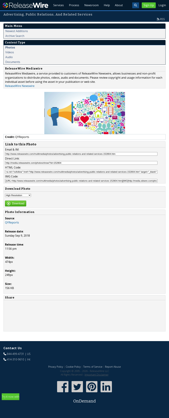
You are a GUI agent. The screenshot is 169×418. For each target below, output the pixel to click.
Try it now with (84, 407)
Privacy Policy (55, 374)
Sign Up (149, 5)
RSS (162, 27)
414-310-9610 (15, 367)
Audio (9, 65)
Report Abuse (113, 374)
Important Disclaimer (96, 382)
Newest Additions (16, 39)
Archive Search (14, 44)
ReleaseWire (25, 5)
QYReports (12, 230)
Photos (10, 55)
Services (57, 14)
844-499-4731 (15, 362)
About (119, 14)
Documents (12, 70)
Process (73, 14)
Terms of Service (92, 374)
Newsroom (90, 14)
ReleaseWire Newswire (19, 94)
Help (106, 14)
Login (162, 5)
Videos (9, 60)
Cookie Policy (73, 374)
